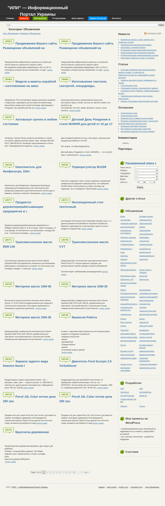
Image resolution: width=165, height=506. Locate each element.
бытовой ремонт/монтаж (146, 346)
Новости (123, 406)
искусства (143, 276)
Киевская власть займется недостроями (137, 118)
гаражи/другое (145, 249)
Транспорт (124, 330)
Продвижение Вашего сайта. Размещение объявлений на (30, 46)
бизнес (142, 319)
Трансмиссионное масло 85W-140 (27, 244)
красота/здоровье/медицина (127, 298)
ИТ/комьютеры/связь (128, 294)
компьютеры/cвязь (146, 351)
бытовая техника (146, 217)
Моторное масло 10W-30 (89, 286)
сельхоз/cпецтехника (147, 341)
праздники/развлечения (144, 359)
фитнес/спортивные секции (128, 284)
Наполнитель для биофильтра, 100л (22, 169)
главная (101, 487)
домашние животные (128, 224)
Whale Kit (143, 396)
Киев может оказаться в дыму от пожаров (137, 58)
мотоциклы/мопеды (128, 341)
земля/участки (145, 252)
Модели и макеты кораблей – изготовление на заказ (29, 84)
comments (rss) (136, 487)
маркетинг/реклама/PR (148, 297)
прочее (123, 326)
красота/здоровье (127, 227)
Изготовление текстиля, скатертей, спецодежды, (83, 84)
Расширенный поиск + (140, 163)
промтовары (144, 238)
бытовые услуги (126, 351)
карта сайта (111, 487)
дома (122, 252)
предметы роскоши (128, 238)
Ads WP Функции (127, 396)
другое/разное (145, 290)
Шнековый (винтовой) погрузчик (133, 126)
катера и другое (145, 337)
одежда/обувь (144, 231)
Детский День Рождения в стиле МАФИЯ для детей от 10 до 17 (85, 122)
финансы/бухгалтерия (148, 315)
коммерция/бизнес (146, 256)
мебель (142, 227)
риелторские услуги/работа (128, 264)
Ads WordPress (145, 392)
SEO (141, 389)
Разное (123, 319)
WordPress (124, 392)
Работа (123, 290)
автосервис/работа (128, 334)
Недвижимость (126, 249)
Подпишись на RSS (154, 33)
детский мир (125, 220)
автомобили (144, 330)
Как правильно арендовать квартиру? (136, 129)
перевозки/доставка (128, 358)
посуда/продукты (146, 234)
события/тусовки (146, 326)
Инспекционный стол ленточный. (81, 204)
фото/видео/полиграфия (125, 369)
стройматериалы (127, 245)
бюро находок (126, 322)
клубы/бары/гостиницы (148, 294)
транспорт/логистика (147, 311)
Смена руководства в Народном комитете (138, 53)
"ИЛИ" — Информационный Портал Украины (38, 9)
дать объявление (152, 487)
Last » (86, 472)
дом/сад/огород (145, 220)
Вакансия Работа (84, 317)
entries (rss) (123, 487)
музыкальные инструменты (125, 232)
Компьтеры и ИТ (126, 280)
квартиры (124, 256)
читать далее (40, 108)
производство (144, 304)
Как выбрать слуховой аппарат (133, 48)
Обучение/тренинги (128, 270)
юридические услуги (147, 368)
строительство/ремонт (148, 364)
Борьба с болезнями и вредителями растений (139, 101)
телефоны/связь (146, 245)
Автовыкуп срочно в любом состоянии (30, 122)
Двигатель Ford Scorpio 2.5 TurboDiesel (85, 363)
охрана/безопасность (129, 304)
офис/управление (146, 301)
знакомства (144, 322)
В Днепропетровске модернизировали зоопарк (139, 55)
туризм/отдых (125, 315)
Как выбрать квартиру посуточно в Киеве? (138, 132)
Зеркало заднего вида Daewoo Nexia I (25, 363)
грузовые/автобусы (147, 334)
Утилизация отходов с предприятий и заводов (139, 88)
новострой (143, 259)
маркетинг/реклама (147, 355)
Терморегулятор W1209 (89, 167)
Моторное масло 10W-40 (33, 286)
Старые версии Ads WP (128, 400)
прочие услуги (126, 364)
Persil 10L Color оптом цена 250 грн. (29, 399)
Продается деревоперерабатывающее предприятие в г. (23, 207)
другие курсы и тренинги (145, 271)
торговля (142, 308)
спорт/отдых (144, 241)
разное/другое (126, 241)
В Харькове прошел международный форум (138, 50)
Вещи (122, 217)
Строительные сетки (129, 86)
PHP (122, 389)
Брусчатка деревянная (32, 432)
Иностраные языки (128, 276)
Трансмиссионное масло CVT (83, 244)
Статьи (142, 406)
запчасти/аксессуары (129, 337)
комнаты (123, 259)
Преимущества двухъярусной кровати (136, 45)
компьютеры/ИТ (145, 224)
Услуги (123, 345)
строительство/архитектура (126, 309)
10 (74, 472)
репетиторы (144, 280)
